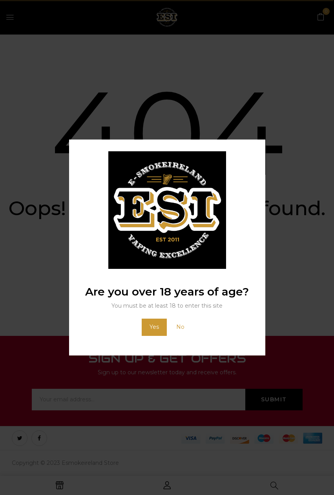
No (180, 326)
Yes (154, 326)
